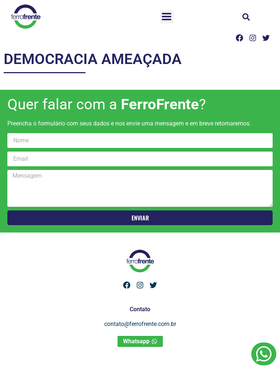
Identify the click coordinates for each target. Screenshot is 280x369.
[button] (246, 17)
